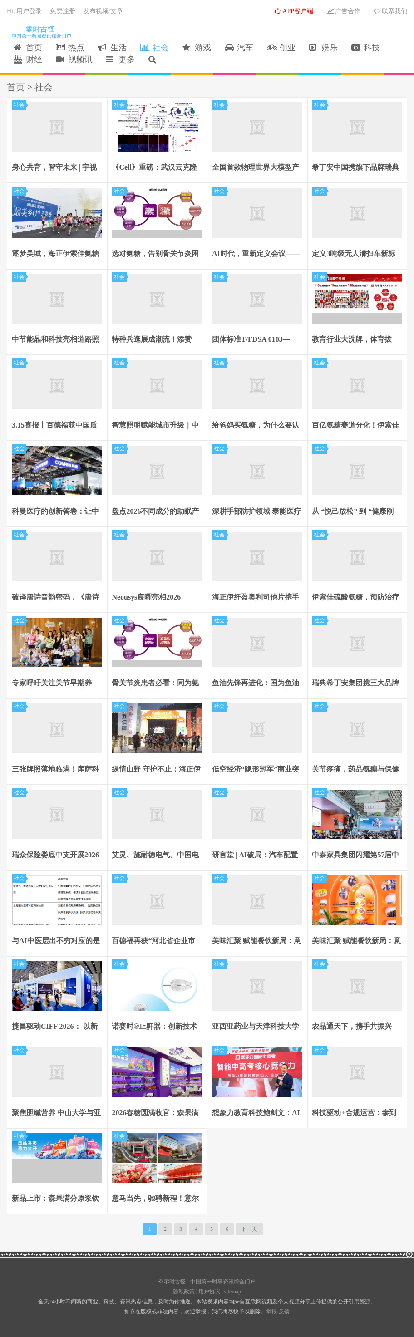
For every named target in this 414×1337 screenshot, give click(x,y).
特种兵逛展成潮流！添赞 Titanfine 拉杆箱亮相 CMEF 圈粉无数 (157, 340)
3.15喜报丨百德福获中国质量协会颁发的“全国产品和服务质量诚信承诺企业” (54, 426)
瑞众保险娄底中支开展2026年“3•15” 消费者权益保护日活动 (56, 855)
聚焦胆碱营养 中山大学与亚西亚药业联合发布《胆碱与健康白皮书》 (56, 1113)
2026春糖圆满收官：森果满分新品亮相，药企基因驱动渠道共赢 (155, 1113)
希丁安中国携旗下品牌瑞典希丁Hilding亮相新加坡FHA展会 (357, 168)
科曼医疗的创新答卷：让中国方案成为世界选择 (55, 512)
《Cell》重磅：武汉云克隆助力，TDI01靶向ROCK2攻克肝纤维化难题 (156, 168)
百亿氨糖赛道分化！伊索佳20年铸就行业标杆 (355, 426)
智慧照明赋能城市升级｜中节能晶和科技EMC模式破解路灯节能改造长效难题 (157, 426)
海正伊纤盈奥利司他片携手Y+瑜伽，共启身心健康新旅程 (256, 598)
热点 (70, 48)
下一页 (249, 1228)
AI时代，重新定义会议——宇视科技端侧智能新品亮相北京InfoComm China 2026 (256, 254)
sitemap (232, 1291)
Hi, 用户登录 (24, 11)
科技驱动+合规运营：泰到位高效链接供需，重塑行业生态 (355, 1113)
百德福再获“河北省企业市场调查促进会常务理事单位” (154, 942)
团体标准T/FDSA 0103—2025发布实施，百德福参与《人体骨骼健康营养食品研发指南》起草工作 (255, 340)
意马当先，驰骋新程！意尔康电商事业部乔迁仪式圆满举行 (155, 1199)
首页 (28, 48)
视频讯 (74, 59)
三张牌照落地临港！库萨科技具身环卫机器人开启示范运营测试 (55, 770)
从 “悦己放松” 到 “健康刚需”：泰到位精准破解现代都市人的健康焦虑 (354, 512)
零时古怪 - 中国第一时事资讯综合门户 (39, 32)
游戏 (196, 48)
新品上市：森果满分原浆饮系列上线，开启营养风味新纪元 (55, 1199)
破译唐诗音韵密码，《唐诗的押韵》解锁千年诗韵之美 (55, 598)
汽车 (239, 48)
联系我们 (391, 11)
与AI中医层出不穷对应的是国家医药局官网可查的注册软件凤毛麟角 (56, 942)
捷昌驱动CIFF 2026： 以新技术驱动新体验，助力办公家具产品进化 (55, 1027)
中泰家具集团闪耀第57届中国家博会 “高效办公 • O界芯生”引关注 (357, 855)
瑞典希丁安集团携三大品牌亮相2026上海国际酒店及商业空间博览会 (355, 684)
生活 (112, 48)
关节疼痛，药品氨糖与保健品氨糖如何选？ (355, 770)
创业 (281, 48)
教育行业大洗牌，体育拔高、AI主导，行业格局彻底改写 (356, 340)
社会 (154, 48)
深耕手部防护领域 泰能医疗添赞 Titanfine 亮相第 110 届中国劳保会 (257, 512)
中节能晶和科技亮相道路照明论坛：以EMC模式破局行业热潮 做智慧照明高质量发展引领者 (56, 340)
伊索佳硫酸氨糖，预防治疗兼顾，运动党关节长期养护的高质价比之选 (355, 598)
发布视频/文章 (103, 11)
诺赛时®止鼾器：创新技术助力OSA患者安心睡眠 (154, 1027)
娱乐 (323, 48)
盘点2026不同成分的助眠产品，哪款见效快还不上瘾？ (155, 512)
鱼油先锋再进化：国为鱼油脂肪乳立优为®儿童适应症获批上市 (255, 684)
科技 (365, 48)
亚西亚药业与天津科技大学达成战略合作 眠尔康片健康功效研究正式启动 (256, 1027)
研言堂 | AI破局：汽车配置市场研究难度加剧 (255, 855)
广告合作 (343, 11)
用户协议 (209, 1291)
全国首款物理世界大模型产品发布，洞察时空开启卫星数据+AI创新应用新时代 (255, 168)
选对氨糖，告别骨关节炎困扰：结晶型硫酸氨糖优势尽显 (155, 254)
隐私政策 (184, 1291)
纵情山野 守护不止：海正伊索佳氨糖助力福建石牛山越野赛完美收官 (156, 770)
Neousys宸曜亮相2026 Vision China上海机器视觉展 (154, 598)
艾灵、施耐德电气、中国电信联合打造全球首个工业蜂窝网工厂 (155, 855)
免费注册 (62, 11)
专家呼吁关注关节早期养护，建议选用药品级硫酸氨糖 (55, 684)
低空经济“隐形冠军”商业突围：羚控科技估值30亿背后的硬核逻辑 (255, 770)
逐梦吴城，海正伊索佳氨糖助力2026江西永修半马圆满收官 (55, 254)
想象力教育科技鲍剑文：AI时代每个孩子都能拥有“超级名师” (256, 1113)
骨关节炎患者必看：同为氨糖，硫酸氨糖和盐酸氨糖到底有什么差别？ (155, 684)
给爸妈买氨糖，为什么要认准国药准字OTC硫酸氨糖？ (256, 426)
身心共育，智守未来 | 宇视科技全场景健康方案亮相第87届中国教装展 (55, 168)
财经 (28, 59)
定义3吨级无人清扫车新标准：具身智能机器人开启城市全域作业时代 (355, 254)
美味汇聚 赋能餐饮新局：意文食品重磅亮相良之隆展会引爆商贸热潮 (256, 942)
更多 (120, 59)
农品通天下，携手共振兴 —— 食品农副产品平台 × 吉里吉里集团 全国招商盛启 (357, 1027)
